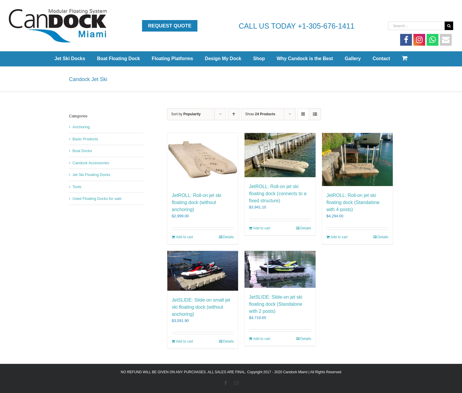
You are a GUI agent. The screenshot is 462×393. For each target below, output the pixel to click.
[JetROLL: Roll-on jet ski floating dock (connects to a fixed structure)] (280, 155)
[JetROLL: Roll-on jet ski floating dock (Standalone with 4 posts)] (357, 159)
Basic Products (85, 139)
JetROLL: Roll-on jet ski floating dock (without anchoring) (196, 202)
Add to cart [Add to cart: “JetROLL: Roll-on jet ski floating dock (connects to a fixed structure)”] (261, 228)
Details (228, 237)
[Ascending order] (233, 114)
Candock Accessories (90, 163)
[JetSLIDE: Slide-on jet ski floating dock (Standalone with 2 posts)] (280, 269)
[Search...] (416, 26)
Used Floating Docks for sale (96, 198)
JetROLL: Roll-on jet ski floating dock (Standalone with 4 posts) (353, 202)
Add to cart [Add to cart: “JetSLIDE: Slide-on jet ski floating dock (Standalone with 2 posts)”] (261, 339)
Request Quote (169, 26)
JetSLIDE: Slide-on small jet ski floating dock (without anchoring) (201, 307)
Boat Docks (82, 151)
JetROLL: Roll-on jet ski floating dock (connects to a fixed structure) (277, 193)
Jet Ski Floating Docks (91, 174)
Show (260, 114)
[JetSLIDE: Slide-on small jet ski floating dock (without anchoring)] (202, 271)
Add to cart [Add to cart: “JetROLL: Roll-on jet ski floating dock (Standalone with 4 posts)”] (339, 237)
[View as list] (315, 114)
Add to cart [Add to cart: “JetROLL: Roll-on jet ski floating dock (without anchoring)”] (184, 237)
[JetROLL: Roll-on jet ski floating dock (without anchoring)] (202, 159)
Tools (76, 187)
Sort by (186, 114)
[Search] (449, 26)
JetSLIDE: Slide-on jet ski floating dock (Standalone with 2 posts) (275, 304)
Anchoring (81, 127)
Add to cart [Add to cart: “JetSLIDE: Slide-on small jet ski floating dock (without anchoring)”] (184, 341)
